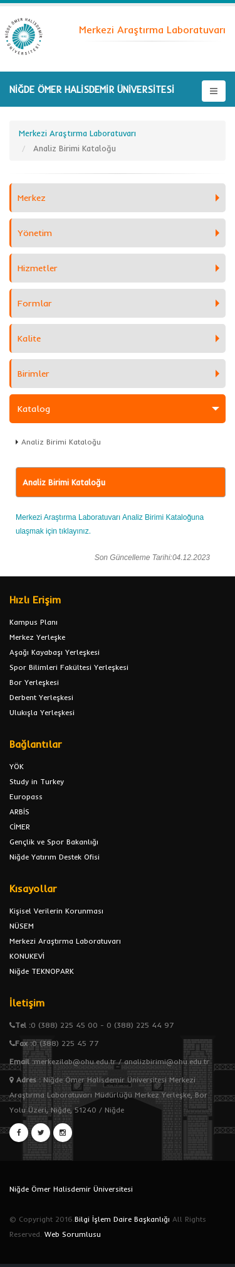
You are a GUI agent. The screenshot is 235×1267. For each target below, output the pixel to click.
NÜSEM (21, 925)
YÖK (16, 766)
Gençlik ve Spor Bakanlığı (53, 841)
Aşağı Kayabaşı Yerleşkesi (54, 652)
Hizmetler (38, 268)
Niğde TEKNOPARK (41, 971)
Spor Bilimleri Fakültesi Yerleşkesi (68, 667)
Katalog (34, 408)
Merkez (32, 197)
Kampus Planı (33, 622)
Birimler (34, 373)
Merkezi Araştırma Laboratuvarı (65, 941)
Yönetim (35, 233)
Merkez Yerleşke (37, 637)
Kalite (29, 338)
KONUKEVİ (26, 956)
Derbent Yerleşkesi (41, 697)
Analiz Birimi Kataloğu (61, 441)
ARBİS (19, 811)
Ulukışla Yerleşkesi (42, 712)
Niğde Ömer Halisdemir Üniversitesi (71, 1189)
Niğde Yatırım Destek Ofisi (54, 856)
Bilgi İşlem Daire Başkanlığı (122, 1219)
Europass (26, 796)
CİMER (19, 826)
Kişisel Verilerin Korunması (56, 910)
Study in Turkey (36, 781)
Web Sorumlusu (72, 1234)
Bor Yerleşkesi (34, 682)
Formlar (35, 303)
